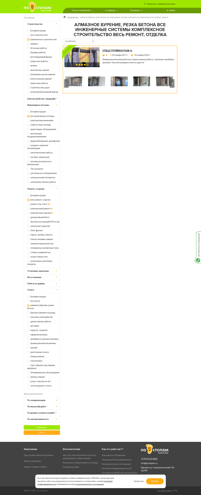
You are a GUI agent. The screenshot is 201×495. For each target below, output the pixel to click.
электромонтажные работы (41, 182)
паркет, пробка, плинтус (39, 235)
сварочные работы (37, 83)
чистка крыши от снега (39, 386)
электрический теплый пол (41, 177)
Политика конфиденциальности (116, 468)
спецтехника (34, 361)
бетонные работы (37, 48)
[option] (74, 83)
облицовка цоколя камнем (41, 74)
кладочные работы (37, 61)
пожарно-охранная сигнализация (37, 146)
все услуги (33, 301)
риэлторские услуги (38, 352)
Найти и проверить (32, 461)
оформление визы (37, 335)
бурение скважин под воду (41, 313)
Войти (172, 10)
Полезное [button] (136, 10)
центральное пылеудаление (42, 173)
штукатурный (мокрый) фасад (42, 92)
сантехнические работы (39, 153)
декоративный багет (38, 217)
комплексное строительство (42, 39)
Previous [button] (66, 83)
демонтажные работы (39, 321)
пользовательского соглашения (90, 484)
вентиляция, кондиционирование (36, 135)
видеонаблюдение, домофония (43, 141)
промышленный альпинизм (41, 343)
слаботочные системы (39, 125)
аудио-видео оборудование (41, 129)
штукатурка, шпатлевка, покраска (39, 262)
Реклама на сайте (71, 467)
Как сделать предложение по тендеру (80, 463)
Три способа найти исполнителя (38, 455)
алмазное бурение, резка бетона (40, 306)
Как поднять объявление (113, 455)
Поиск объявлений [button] (82, 10)
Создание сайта (164, 491)
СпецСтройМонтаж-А (117, 50)
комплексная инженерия (40, 120)
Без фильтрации (36, 31)
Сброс (42, 433)
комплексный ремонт (39, 208)
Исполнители (72, 17)
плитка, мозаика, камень (40, 239)
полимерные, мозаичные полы (43, 248)
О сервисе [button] (111, 10)
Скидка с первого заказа (35, 467)
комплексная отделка (40, 213)
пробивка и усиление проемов (42, 339)
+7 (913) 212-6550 (149, 459)
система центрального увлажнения (39, 163)
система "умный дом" (38, 157)
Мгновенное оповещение (198, 234)
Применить (42, 427)
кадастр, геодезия (37, 330)
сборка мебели (35, 356)
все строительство (37, 35)
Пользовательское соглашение (116, 464)
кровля (32, 65)
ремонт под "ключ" (38, 204)
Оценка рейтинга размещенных (116, 460)
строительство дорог (38, 87)
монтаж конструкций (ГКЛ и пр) (43, 222)
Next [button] (172, 83)
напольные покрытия (38, 226)
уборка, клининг (36, 377)
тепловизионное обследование (43, 372)
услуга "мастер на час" (39, 381)
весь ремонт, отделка (38, 200)
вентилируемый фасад (39, 57)
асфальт (32, 44)
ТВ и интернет (35, 169)
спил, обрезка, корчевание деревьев (41, 366)
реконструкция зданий (39, 79)
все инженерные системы (40, 116)
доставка (33, 326)
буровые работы (36, 52)
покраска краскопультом (40, 243)
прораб (32, 348)
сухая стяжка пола (37, 257)
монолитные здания (38, 70)
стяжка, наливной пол (39, 252)
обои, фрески (35, 230)
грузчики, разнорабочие (40, 317)
